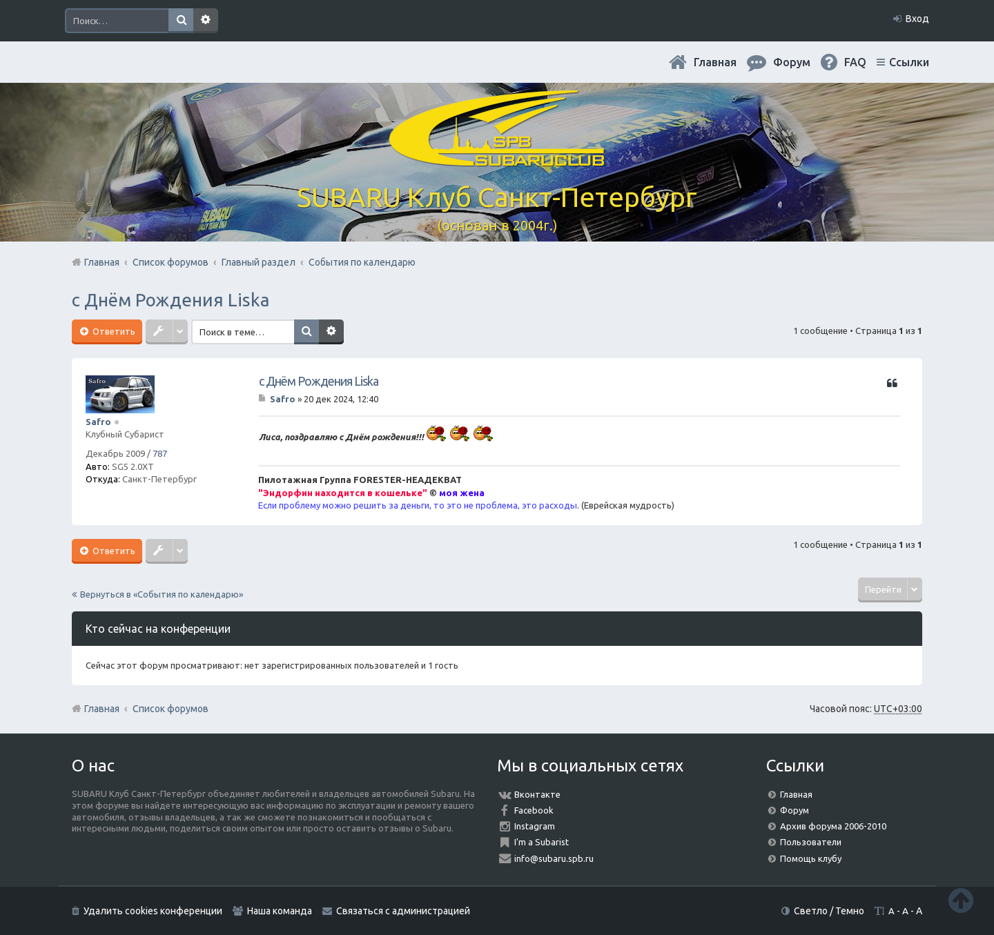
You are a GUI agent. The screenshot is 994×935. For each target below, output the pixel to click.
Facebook (534, 810)
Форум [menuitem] (791, 62)
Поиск (180, 20)
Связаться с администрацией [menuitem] (403, 910)
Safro (98, 421)
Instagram (534, 826)
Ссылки (909, 62)
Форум (794, 810)
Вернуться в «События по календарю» (161, 594)
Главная (715, 62)
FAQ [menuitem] (855, 62)
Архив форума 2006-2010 (833, 826)
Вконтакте (537, 794)
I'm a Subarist (541, 842)
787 (160, 453)
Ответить (112, 331)
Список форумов (170, 708)
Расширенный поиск (205, 20)
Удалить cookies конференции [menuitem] (153, 910)
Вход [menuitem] (917, 18)
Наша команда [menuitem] (279, 910)
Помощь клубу (810, 858)
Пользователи (810, 842)
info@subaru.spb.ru (554, 858)
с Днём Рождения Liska (170, 300)
